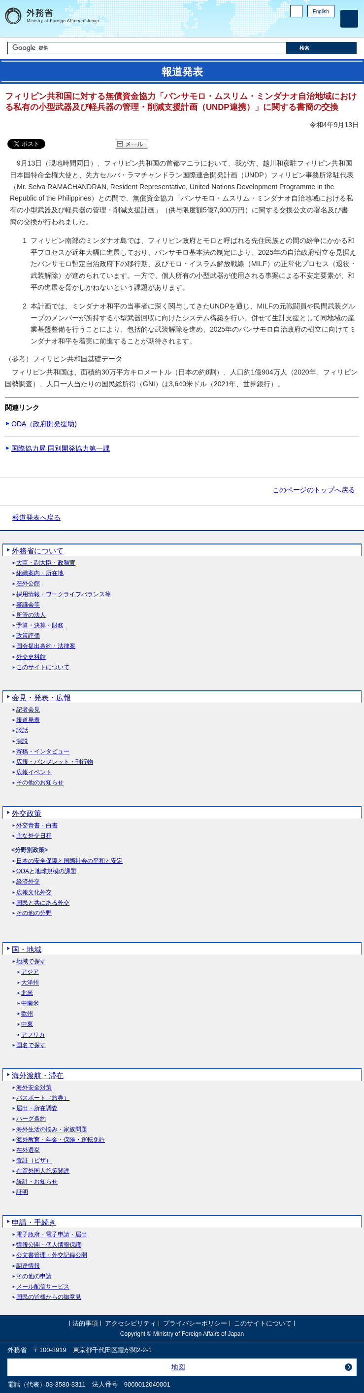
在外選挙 (28, 1150)
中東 (27, 1024)
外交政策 (26, 813)
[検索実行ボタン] (322, 48)
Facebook (303, 27)
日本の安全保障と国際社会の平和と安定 (69, 861)
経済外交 (28, 882)
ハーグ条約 (31, 1119)
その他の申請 (34, 1276)
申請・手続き (34, 1222)
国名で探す (31, 1045)
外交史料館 (31, 657)
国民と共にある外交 (42, 903)
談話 (22, 730)
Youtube (329, 27)
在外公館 (28, 583)
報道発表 (28, 720)
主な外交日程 (34, 836)
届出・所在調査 (37, 1108)
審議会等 (28, 605)
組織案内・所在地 (40, 573)
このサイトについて (42, 667)
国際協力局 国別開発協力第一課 (60, 448)
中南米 (30, 1003)
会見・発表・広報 (41, 697)
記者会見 (28, 710)
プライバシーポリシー (195, 1323)
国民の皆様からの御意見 (48, 1297)
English (321, 11)
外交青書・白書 (37, 825)
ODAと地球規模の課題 (46, 871)
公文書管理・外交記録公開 (51, 1255)
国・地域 (26, 949)
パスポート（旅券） (42, 1098)
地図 (178, 1367)
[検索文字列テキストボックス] (147, 48)
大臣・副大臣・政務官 (45, 563)
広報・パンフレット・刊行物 (54, 762)
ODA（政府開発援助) (44, 424)
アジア (30, 972)
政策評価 (28, 636)
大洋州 (30, 983)
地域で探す (31, 961)
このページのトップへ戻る (313, 490)
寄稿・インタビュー (42, 751)
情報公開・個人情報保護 (48, 1245)
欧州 (27, 1014)
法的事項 (85, 1323)
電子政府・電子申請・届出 (51, 1234)
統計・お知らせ (37, 1182)
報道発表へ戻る (36, 517)
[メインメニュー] (349, 19)
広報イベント (34, 772)
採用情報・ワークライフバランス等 (63, 594)
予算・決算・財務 (40, 625)
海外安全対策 (34, 1088)
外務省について (38, 550)
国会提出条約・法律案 (45, 646)
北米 (27, 993)
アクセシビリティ (130, 1323)
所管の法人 (31, 615)
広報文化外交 (34, 892)
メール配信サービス (42, 1287)
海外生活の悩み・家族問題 (51, 1129)
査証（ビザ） (34, 1160)
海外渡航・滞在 (38, 1075)
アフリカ (33, 1035)
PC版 (296, 11)
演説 (22, 741)
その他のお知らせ (40, 783)
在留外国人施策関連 (42, 1171)
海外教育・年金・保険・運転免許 (60, 1140)
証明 (22, 1192)
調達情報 (28, 1266)
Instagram (316, 27)
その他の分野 (34, 913)
